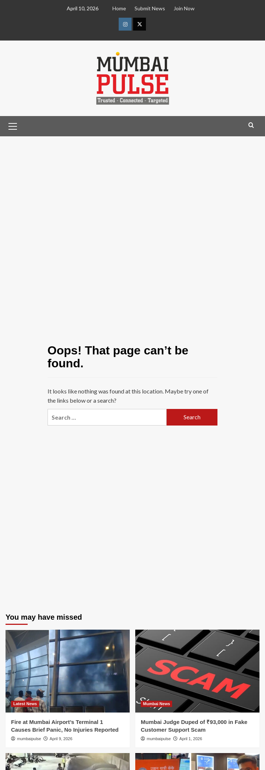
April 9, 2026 (61, 738)
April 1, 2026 (190, 738)
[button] (13, 125)
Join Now (184, 8)
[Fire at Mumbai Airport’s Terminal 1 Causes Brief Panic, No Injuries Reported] (68, 671)
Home (119, 8)
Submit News (150, 8)
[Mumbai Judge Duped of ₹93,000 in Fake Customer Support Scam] (197, 671)
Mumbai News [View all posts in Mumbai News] (156, 703)
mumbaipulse (29, 738)
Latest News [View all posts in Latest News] (25, 703)
